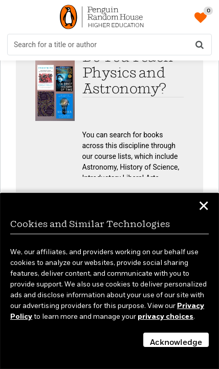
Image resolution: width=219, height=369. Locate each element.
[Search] (199, 44)
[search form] (109, 44)
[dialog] (109, 281)
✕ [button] (204, 207)
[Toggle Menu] (15, 17)
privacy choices (165, 316)
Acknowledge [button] (176, 343)
